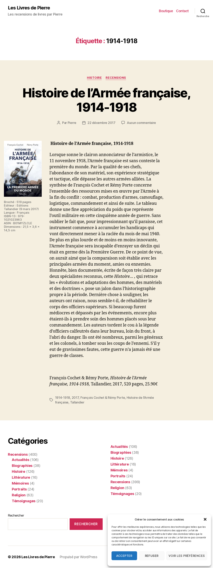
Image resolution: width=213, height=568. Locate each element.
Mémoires (20, 483)
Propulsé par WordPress (78, 557)
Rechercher (16, 515)
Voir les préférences (187, 556)
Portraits (19, 489)
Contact (182, 11)
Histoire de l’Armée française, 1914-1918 (106, 100)
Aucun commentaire (141, 123)
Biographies (22, 466)
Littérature (21, 477)
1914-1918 (62, 398)
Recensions (116, 78)
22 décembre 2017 (101, 123)
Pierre (72, 123)
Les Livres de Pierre (29, 7)
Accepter (124, 556)
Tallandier (77, 402)
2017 (75, 398)
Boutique (166, 11)
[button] (205, 519)
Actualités (20, 460)
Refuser (152, 556)
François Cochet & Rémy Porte (102, 398)
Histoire (94, 78)
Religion (19, 495)
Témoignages (23, 501)
